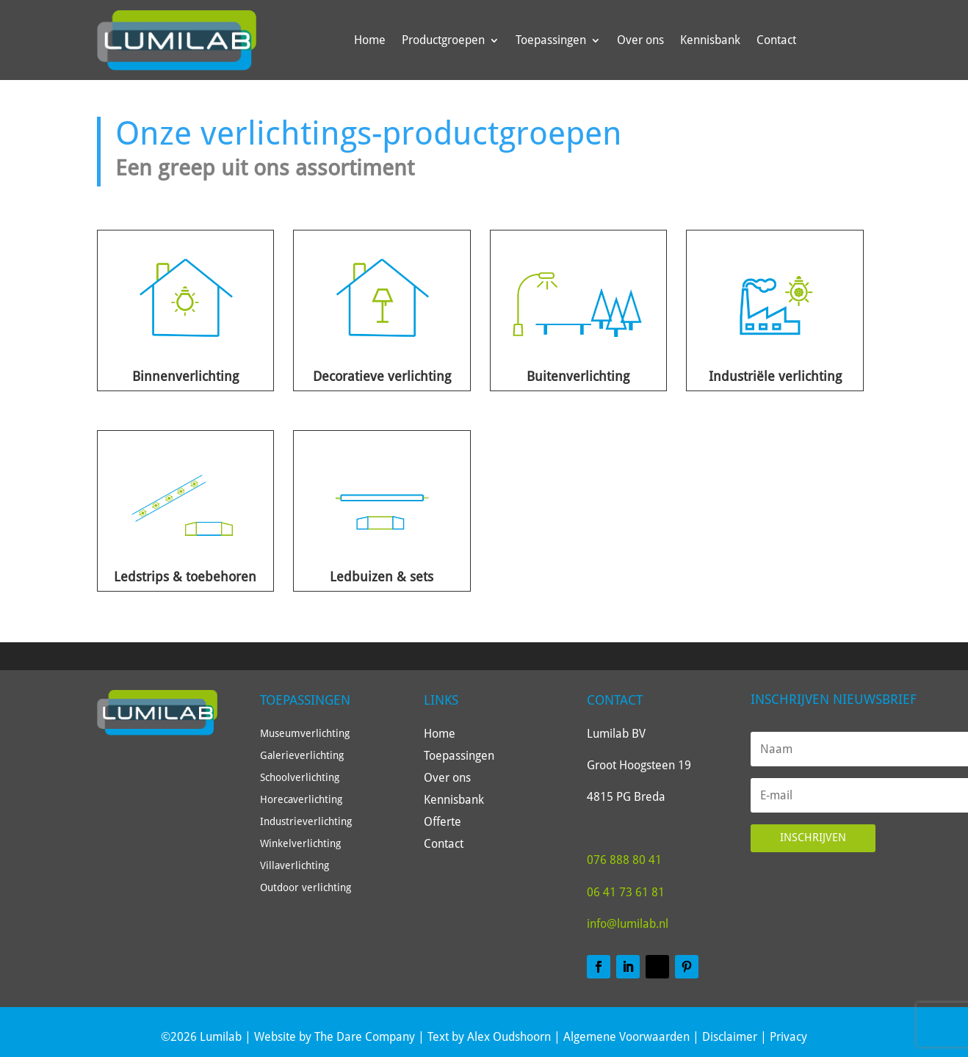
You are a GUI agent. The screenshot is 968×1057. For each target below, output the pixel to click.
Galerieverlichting (302, 755)
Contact (776, 40)
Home (370, 40)
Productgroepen (443, 40)
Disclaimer (729, 1037)
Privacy (788, 1037)
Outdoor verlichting (305, 887)
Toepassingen (551, 40)
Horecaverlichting (301, 799)
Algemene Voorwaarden (626, 1037)
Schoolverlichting (299, 777)
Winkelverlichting (300, 843)
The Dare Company (364, 1037)
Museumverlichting (305, 733)
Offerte (442, 823)
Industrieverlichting (306, 821)
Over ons (640, 40)
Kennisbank (710, 40)
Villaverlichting (294, 865)
